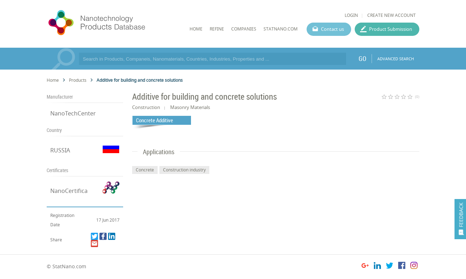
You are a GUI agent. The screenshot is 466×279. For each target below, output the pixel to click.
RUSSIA (60, 150)
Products (78, 80)
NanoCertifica (69, 191)
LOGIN (351, 15)
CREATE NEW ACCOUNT (391, 15)
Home (53, 80)
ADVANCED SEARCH (395, 58)
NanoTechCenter (73, 113)
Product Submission (390, 29)
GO (362, 58)
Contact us (332, 29)
